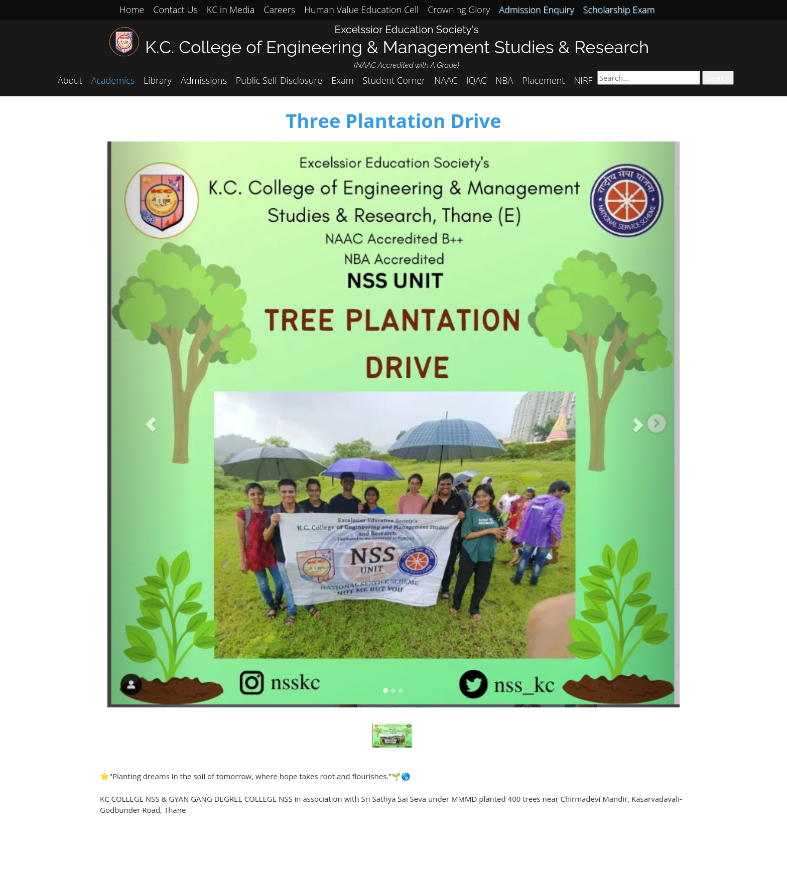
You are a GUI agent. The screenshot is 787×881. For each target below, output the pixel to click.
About (70, 80)
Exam (342, 80)
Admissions (204, 80)
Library (158, 80)
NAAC (445, 80)
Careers (279, 10)
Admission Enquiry (536, 10)
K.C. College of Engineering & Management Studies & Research (397, 47)
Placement (543, 80)
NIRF (583, 80)
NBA (504, 80)
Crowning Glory (459, 10)
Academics (113, 80)
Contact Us (175, 10)
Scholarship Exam (619, 10)
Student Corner (394, 80)
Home (131, 10)
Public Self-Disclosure (279, 80)
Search (718, 78)
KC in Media (230, 10)
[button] (150, 424)
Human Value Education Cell (361, 10)
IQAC (476, 80)
